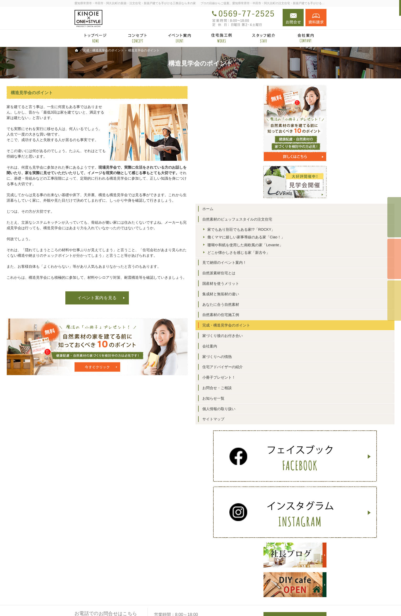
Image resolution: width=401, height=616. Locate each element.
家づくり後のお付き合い (290, 359)
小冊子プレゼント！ (286, 400)
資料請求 (315, 17)
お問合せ (293, 17)
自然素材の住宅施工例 (288, 338)
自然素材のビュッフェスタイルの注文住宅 (296, 221)
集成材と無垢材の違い (288, 317)
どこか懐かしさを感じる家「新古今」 (297, 273)
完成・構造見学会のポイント (294, 348)
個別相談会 (394, 259)
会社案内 (277, 369)
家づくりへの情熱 (285, 379)
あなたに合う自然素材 (288, 327)
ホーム (275, 209)
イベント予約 (394, 217)
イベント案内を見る (165, 298)
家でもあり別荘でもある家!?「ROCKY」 (299, 236)
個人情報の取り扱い (286, 432)
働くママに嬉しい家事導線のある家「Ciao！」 (299, 248)
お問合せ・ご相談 (285, 411)
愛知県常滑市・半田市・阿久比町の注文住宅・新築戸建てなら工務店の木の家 (243, 601)
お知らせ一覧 (281, 421)
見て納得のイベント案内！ (292, 285)
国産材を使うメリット (288, 306)
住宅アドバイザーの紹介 (290, 390)
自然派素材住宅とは (286, 296)
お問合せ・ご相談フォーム (294, 580)
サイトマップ (281, 442)
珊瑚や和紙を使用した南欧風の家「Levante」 (299, 260)
